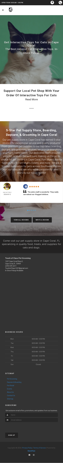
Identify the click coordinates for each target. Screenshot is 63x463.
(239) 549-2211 (10, 266)
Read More (31, 99)
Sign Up (11, 435)
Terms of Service (39, 448)
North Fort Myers (20, 162)
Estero (35, 162)
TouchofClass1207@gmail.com (16, 268)
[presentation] (17, 426)
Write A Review (42, 219)
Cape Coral (34, 159)
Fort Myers (48, 159)
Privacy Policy (27, 448)
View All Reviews (21, 219)
